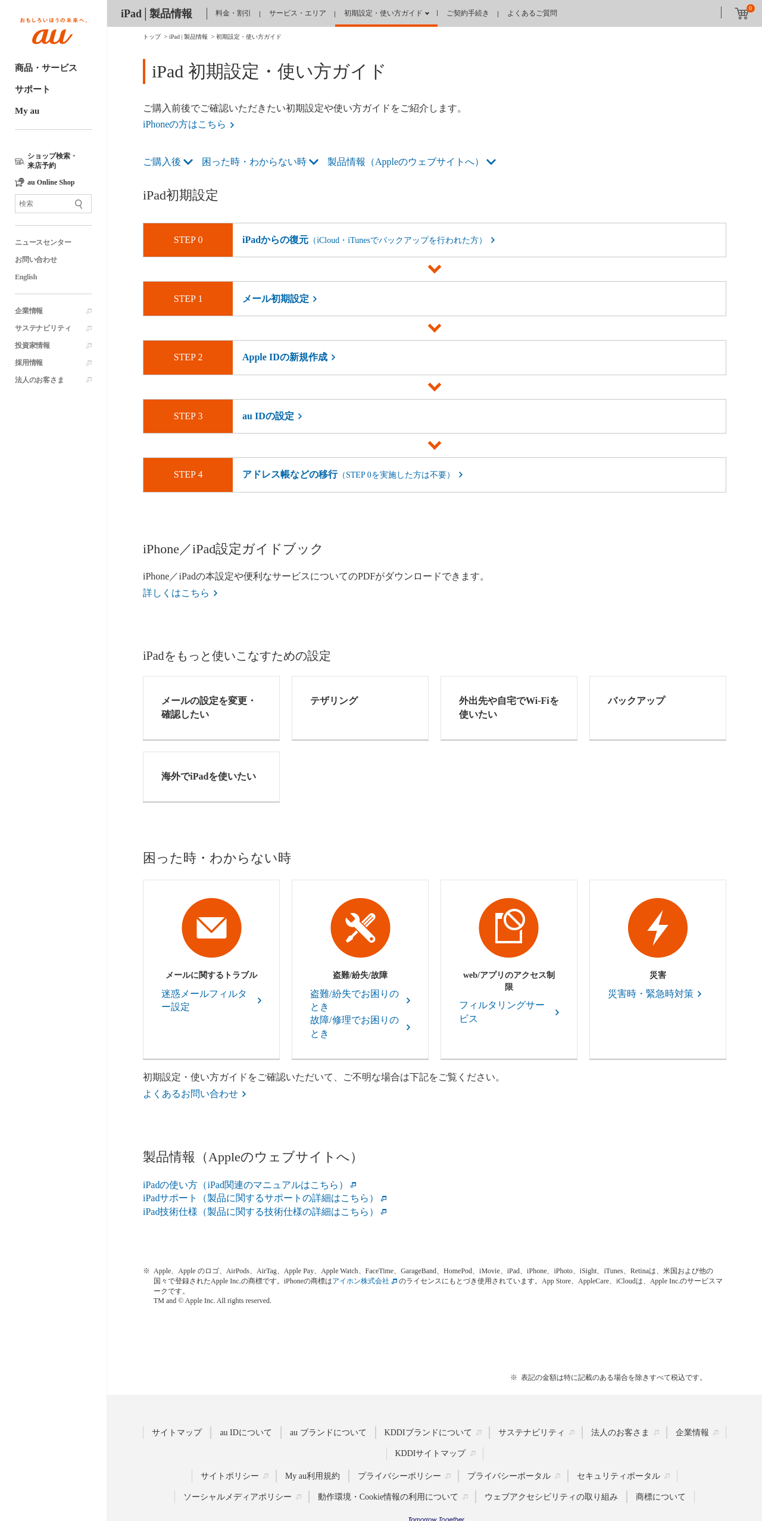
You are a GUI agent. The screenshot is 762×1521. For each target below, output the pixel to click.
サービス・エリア (297, 13)
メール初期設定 (275, 299)
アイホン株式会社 (360, 1281)
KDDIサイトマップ (430, 1453)
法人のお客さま (39, 380)
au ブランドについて (328, 1432)
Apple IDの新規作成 (284, 357)
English (26, 277)
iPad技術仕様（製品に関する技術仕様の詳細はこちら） (261, 1212)
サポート (33, 89)
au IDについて (246, 1432)
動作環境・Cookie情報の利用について (388, 1496)
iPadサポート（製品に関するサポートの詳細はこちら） (261, 1198)
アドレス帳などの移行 (348, 474)
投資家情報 (32, 345)
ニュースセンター (43, 242)
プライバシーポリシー (399, 1476)
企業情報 (29, 311)
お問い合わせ (36, 259)
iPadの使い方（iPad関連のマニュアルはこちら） (245, 1185)
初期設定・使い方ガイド (383, 13)
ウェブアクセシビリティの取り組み (551, 1496)
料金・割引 (233, 13)
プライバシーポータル (509, 1476)
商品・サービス (46, 68)
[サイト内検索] (53, 203)
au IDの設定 (268, 416)
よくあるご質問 (532, 13)
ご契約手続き (467, 13)
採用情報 (29, 363)
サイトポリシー (230, 1476)
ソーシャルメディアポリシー (237, 1496)
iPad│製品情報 (156, 14)
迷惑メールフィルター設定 (204, 1000)
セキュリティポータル (618, 1476)
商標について (661, 1496)
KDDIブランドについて (428, 1432)
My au (27, 111)
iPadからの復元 (364, 240)
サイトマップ (177, 1432)
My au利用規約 (312, 1476)
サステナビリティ (43, 328)
